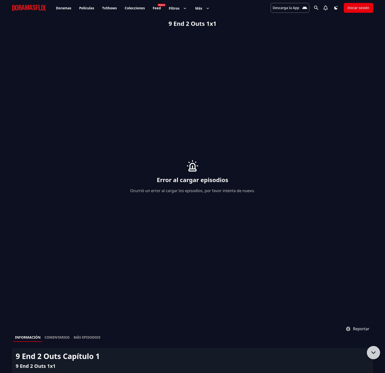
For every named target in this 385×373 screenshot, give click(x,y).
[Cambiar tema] (336, 8)
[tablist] (192, 237)
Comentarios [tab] (56, 237)
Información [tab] (28, 237)
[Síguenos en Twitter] (332, 358)
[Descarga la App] (290, 7)
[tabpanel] (192, 284)
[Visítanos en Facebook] (319, 358)
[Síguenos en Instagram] (345, 358)
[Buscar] (316, 8)
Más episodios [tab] (87, 237)
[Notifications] (325, 7)
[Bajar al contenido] (373, 352)
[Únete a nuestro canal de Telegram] (358, 358)
